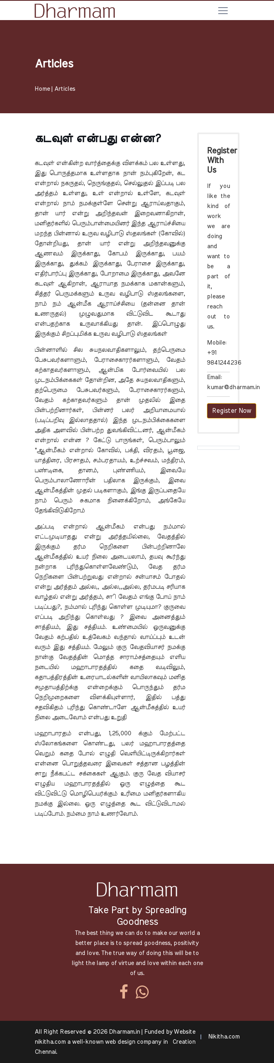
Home (42, 89)
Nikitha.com (223, 1037)
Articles (64, 89)
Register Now (231, 411)
